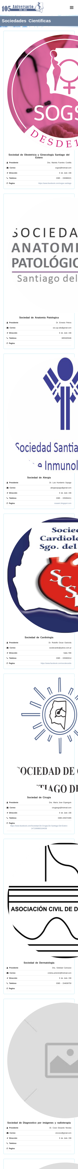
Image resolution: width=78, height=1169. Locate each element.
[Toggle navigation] (71, 7)
